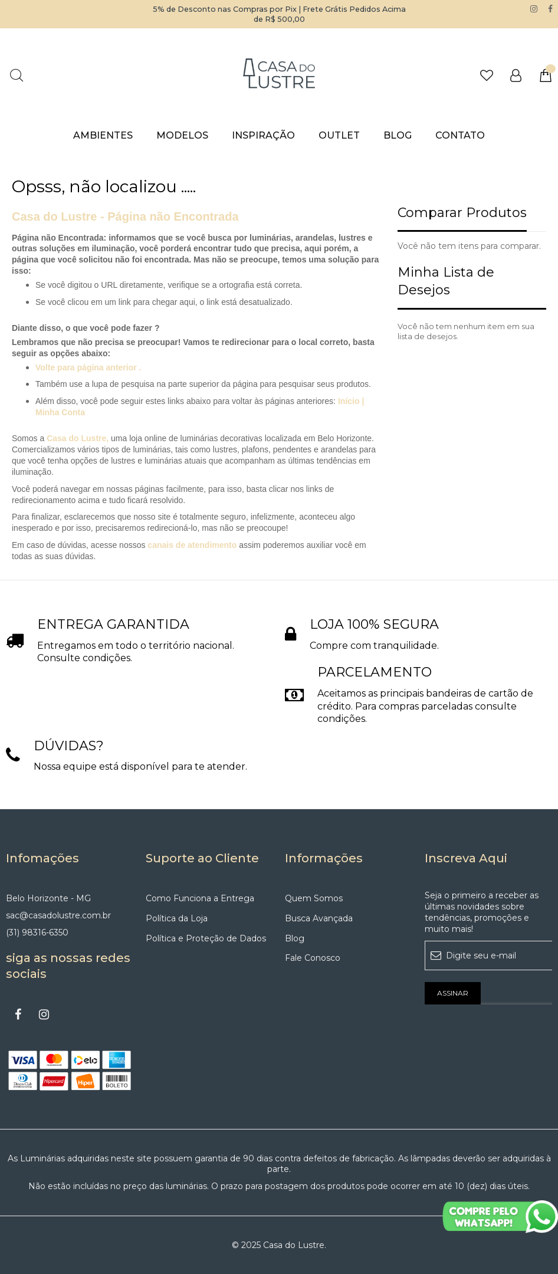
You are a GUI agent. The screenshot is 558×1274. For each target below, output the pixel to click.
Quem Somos (314, 898)
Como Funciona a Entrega (200, 898)
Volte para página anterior (86, 367)
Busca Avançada (319, 918)
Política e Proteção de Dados (206, 938)
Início (350, 401)
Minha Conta (60, 412)
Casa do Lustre (76, 438)
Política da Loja (177, 918)
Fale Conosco (312, 958)
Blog (294, 938)
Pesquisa (16, 75)
